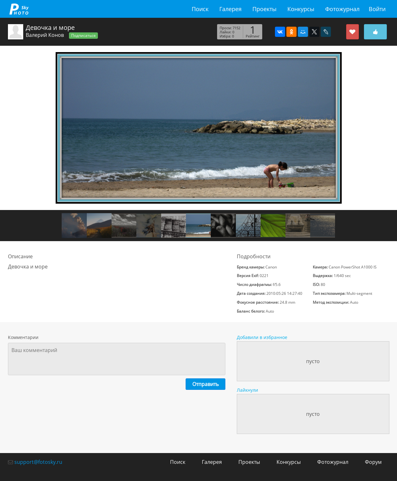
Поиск (200, 9)
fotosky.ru (19, 9)
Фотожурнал (342, 9)
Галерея (230, 9)
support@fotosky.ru (38, 461)
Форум (373, 461)
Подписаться (83, 35)
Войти (377, 9)
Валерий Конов (45, 34)
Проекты (264, 9)
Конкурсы (300, 9)
